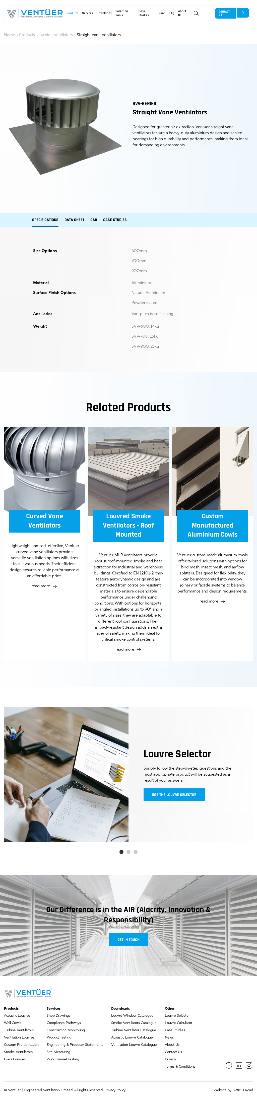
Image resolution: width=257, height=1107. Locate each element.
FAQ (171, 13)
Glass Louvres (15, 1059)
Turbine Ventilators (56, 35)
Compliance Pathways (64, 1023)
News (162, 13)
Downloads (104, 13)
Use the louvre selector (174, 795)
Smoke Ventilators (18, 1052)
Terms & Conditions (180, 1067)
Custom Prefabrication (21, 1045)
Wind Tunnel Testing (63, 1059)
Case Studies (144, 13)
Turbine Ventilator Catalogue (133, 1030)
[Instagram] (249, 1065)
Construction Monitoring (66, 1030)
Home (9, 35)
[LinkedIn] (239, 1065)
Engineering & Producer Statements (75, 1045)
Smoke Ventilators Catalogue (134, 1023)
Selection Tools (121, 13)
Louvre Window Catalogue (132, 1016)
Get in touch (128, 940)
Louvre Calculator (178, 1023)
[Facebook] (229, 1065)
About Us (182, 13)
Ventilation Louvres (19, 1038)
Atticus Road (242, 1090)
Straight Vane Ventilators (99, 35)
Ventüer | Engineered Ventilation (34, 1090)
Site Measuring (58, 1052)
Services (87, 13)
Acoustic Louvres (17, 1016)
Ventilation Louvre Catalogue (134, 1045)
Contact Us (173, 1052)
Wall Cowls (12, 1023)
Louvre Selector (177, 1016)
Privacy (170, 1059)
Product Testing (59, 1038)
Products (72, 13)
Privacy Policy (114, 1090)
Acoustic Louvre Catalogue (132, 1038)
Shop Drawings (58, 1016)
